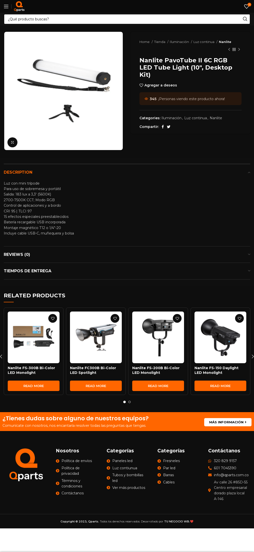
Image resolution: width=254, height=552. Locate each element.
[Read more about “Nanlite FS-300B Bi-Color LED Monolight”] (34, 386)
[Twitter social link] (168, 126)
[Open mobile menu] (6, 6)
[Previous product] (229, 49)
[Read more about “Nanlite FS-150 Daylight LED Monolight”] (220, 386)
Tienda (160, 42)
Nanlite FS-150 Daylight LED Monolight (216, 370)
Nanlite (225, 42)
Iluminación (180, 42)
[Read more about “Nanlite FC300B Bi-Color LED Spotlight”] (96, 386)
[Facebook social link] (162, 126)
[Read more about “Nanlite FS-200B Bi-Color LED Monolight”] (158, 386)
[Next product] (239, 49)
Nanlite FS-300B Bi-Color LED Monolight (31, 370)
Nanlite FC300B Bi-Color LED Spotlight (93, 370)
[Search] (127, 19)
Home (144, 42)
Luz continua (204, 42)
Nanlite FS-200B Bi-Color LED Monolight (156, 370)
